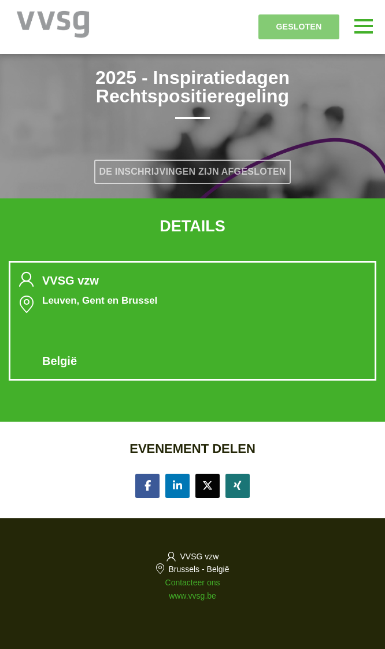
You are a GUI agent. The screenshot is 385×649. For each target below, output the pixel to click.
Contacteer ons (192, 582)
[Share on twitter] (207, 486)
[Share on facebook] (147, 486)
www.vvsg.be (192, 595)
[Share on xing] (237, 486)
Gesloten (298, 26)
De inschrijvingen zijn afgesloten (192, 171)
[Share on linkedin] (177, 486)
